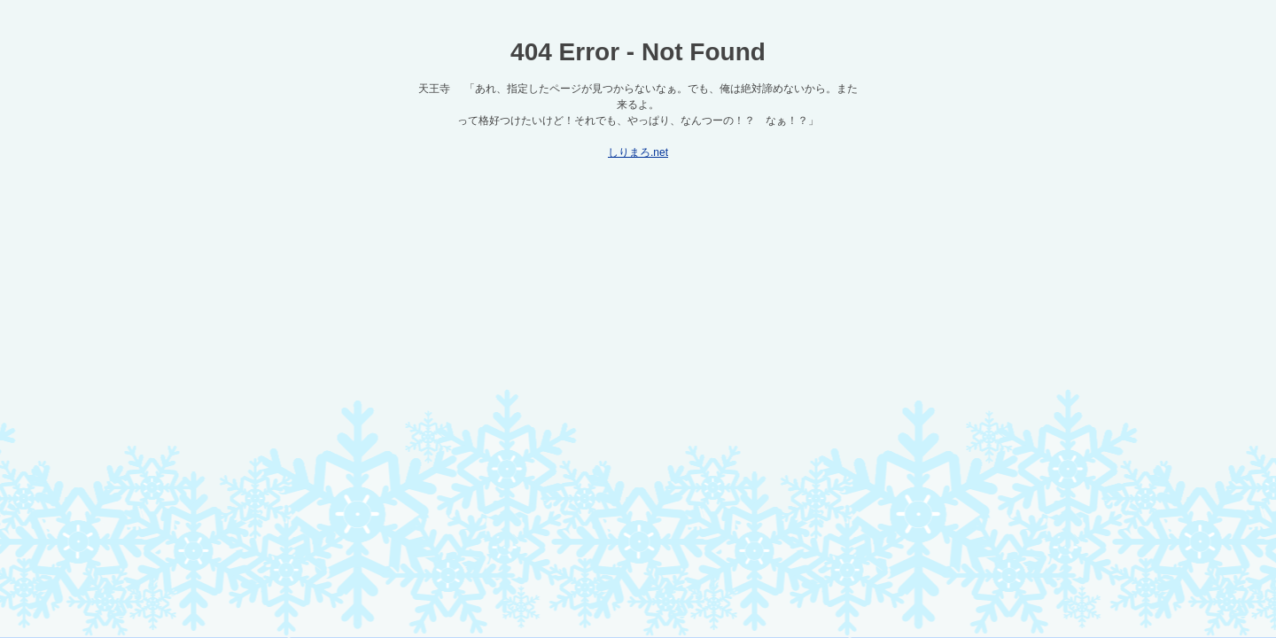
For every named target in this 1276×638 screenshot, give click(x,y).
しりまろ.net (638, 152)
